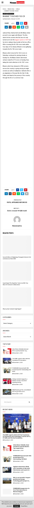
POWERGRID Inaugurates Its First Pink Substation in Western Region (21, 490)
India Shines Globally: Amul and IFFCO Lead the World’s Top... (20, 350)
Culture (4, 13)
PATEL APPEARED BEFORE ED (17, 202)
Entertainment (11, 13)
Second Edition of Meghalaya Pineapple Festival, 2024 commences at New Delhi (17, 258)
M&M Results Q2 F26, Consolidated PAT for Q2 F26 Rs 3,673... (21, 391)
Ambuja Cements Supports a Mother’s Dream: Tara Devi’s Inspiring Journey (19, 380)
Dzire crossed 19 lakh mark (17, 210)
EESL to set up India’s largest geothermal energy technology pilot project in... (21, 479)
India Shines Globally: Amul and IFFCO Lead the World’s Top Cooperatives (21, 446)
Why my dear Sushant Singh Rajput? (12, 309)
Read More (24, 506)
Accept (17, 506)
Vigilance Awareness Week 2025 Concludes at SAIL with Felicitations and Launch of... (21, 468)
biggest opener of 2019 (22, 40)
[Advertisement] (17, 134)
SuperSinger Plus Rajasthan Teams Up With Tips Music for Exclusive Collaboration (15, 284)
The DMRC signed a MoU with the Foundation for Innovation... (21, 359)
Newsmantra (7, 19)
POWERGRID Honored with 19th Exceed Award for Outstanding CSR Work (21, 369)
